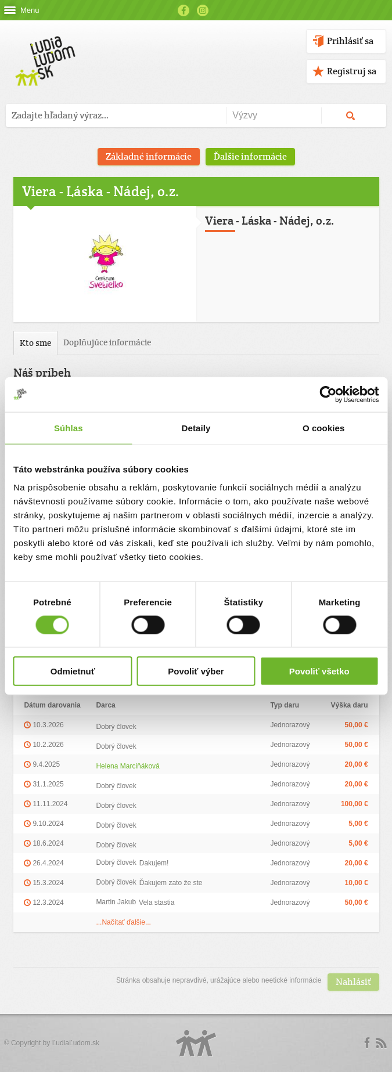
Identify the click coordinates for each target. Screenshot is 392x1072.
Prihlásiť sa (350, 41)
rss (381, 1043)
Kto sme (35, 342)
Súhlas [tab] (68, 427)
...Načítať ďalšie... (123, 922)
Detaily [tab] (196, 427)
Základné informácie (149, 156)
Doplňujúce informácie (107, 342)
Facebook (183, 10)
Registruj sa (351, 71)
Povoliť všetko (319, 671)
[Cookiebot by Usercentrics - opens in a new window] (328, 394)
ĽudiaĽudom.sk (75, 1043)
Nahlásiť (353, 982)
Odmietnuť (73, 671)
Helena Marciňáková (127, 766)
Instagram (202, 10)
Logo (196, 1043)
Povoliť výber (196, 671)
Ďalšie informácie (250, 156)
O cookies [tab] (324, 427)
